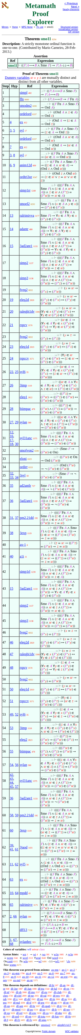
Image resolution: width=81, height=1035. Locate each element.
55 (11, 751)
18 (11, 444)
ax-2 (72, 969)
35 (11, 485)
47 (11, 654)
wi (34, 954)
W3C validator (72, 1031)
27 (11, 422)
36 (11, 501)
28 (11, 409)
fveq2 (23, 290)
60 (11, 830)
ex (21, 122)
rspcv (23, 325)
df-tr (59, 1006)
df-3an (28, 988)
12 (11, 432)
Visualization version (68, 29)
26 (11, 385)
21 (11, 325)
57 (16, 786)
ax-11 (38, 976)
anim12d (26, 165)
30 (16, 444)
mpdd (23, 893)
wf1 (57, 961)
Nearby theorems (71, 9)
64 (16, 893)
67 (15, 940)
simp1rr (25, 190)
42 (11, 775)
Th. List (39, 27)
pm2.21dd (26, 518)
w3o (56, 954)
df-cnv (32, 1013)
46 (11, 642)
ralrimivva (27, 215)
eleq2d (24, 300)
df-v (15, 999)
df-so (42, 1009)
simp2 (24, 263)
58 (11, 815)
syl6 (22, 372)
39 (11, 845)
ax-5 (39, 973)
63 (11, 879)
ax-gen (15, 973)
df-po (30, 1009)
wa (43, 954)
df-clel (17, 995)
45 (11, 786)
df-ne (31, 995)
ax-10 (25, 976)
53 (11, 728)
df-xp (7, 1013)
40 (11, 556)
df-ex (66, 988)
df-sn (54, 1002)
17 (11, 440)
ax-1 (23, 544)
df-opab (45, 1006)
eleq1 (23, 397)
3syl (22, 475)
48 (11, 667)
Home (15, 27)
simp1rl (25, 571)
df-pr (66, 1002)
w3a (70, 954)
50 (11, 689)
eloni (23, 459)
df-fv (29, 1020)
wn (24, 954)
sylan (23, 422)
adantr (24, 229)
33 (11, 477)
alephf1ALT (64, 1025)
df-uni (19, 1006)
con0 (10, 961)
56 (16, 765)
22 (11, 372)
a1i (22, 556)
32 (11, 473)
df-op (7, 1006)
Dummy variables (17, 77)
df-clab (58, 992)
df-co (45, 1013)
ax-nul (16, 980)
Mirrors (5, 27)
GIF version (73, 32)
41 (11, 849)
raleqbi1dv (27, 311)
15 (11, 246)
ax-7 (62, 973)
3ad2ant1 (26, 246)
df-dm (58, 1013)
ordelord (25, 114)
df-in (52, 999)
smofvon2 (26, 450)
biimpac (25, 409)
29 (16, 422)
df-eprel (16, 1009)
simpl (23, 92)
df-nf (6, 992)
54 (11, 765)
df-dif (27, 999)
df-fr (54, 1009)
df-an (62, 985)
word (55, 957)
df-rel (19, 1013)
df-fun (55, 1016)
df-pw (41, 1002)
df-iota (41, 1016)
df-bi (51, 985)
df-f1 (17, 1020)
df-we (66, 1009)
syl (22, 130)
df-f (6, 1020)
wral (38, 957)
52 (16, 714)
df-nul (16, 1002)
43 (11, 779)
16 (11, 436)
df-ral (43, 995)
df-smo (42, 1020)
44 (11, 782)
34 (16, 477)
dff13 (23, 930)
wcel (25, 957)
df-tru (41, 988)
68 (11, 944)
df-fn (68, 1016)
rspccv (24, 358)
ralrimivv (26, 904)
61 (16, 849)
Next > (75, 6)
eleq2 (23, 739)
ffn (22, 99)
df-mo (31, 992)
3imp (23, 385)
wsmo (13, 964)
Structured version (69, 27)
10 (11, 893)
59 (16, 815)
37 (16, 518)
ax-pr (30, 980)
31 (11, 518)
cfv (68, 961)
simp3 (24, 278)
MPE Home (27, 27)
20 (11, 311)
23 (11, 346)
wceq (10, 957)
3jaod (23, 847)
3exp (23, 533)
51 (11, 701)
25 (16, 372)
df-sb (19, 992)
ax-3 (6, 973)
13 (11, 215)
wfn (25, 961)
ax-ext (63, 976)
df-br (32, 1006)
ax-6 (51, 973)
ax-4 (28, 973)
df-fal (54, 988)
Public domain (49, 1031)
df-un (40, 999)
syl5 (22, 864)
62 (16, 864)
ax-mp (55, 969)
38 (11, 533)
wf (39, 961)
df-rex (56, 995)
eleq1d (24, 346)
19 (11, 300)
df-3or (14, 988)
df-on (28, 1016)
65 (11, 904)
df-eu (44, 992)
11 (11, 864)
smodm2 (26, 105)
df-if (28, 1002)
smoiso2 (45, 1025)
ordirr (23, 467)
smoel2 (25, 204)
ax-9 (13, 976)
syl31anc (26, 438)
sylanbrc (25, 942)
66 (15, 916)
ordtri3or (26, 177)
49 (11, 714)
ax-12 (51, 976)
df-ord (15, 1016)
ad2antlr (25, 485)
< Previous (71, 3)
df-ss (64, 999)
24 (11, 358)
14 (11, 229)
